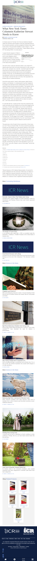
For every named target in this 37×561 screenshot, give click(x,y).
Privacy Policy (15, 546)
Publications (11, 538)
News (7, 538)
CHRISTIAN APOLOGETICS (19, 26)
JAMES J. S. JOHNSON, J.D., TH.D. (9, 332)
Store (24, 538)
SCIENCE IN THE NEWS (7, 26)
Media (16, 538)
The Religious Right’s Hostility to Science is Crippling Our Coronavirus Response (18, 149)
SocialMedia (23, 559)
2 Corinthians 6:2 (26, 165)
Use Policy (10, 546)
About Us (4, 538)
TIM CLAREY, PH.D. (6, 260)
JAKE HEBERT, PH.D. (7, 203)
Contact (27, 546)
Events (19, 538)
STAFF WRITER (6, 297)
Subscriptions (22, 546)
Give (22, 538)
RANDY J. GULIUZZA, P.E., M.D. (10, 37)
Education (28, 538)
